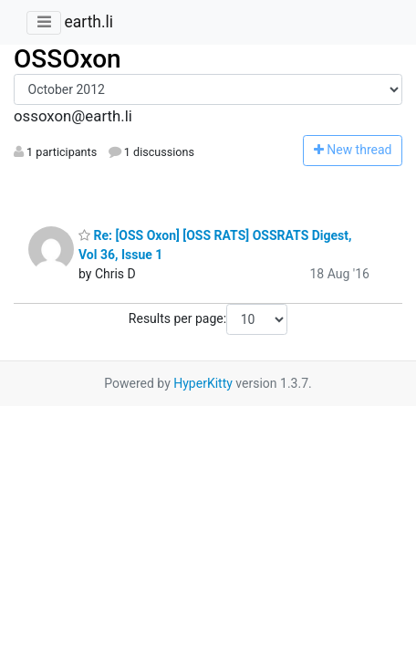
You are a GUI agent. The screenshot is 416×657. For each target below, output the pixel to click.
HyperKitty (203, 383)
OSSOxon (67, 59)
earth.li (88, 22)
